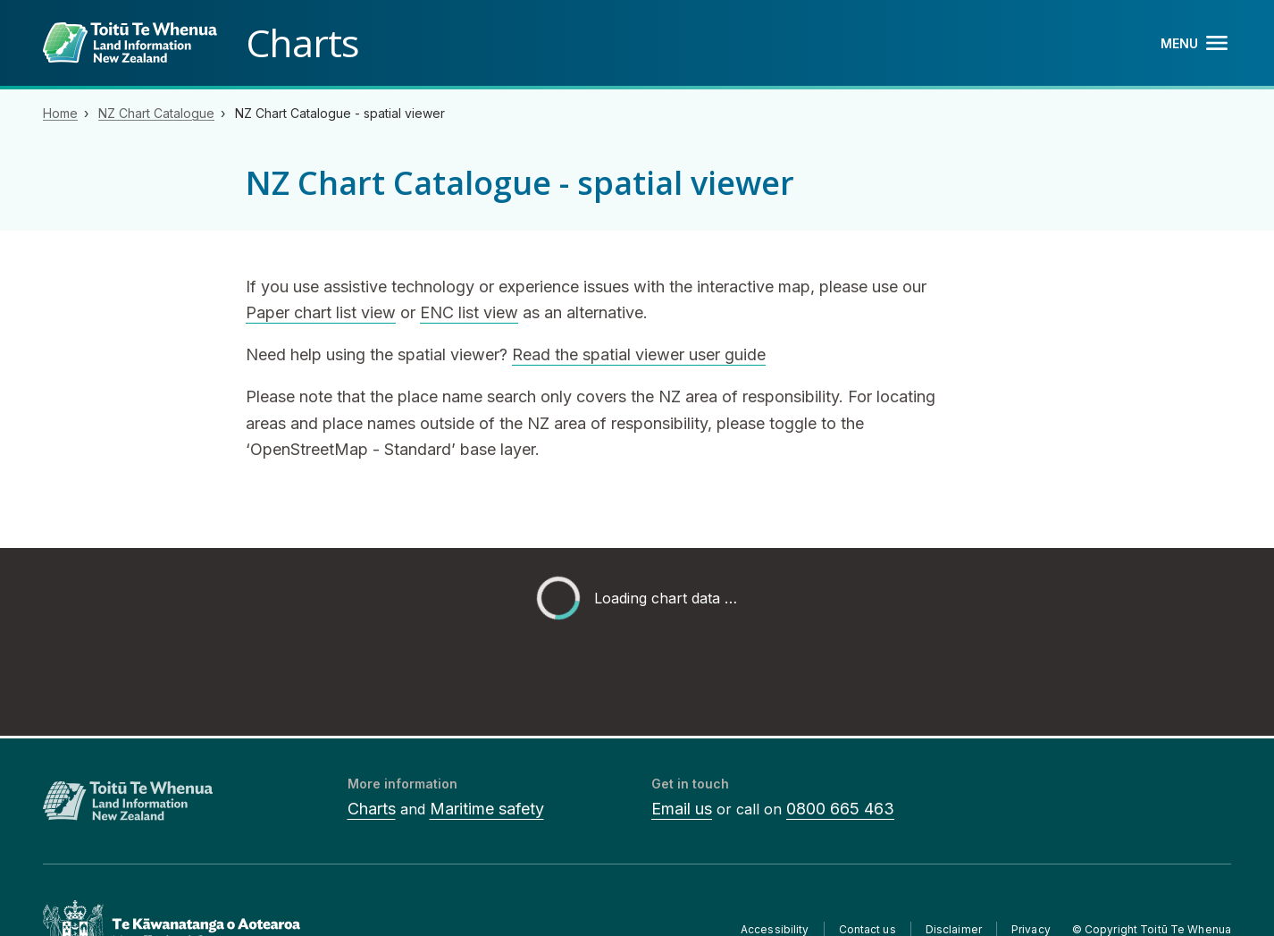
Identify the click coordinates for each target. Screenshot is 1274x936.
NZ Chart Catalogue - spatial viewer (340, 113)
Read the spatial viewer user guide (639, 354)
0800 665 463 (840, 808)
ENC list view (469, 312)
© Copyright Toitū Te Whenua (1151, 929)
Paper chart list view (321, 312)
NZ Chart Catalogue (156, 113)
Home (60, 113)
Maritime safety (487, 808)
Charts (372, 808)
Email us (681, 808)
